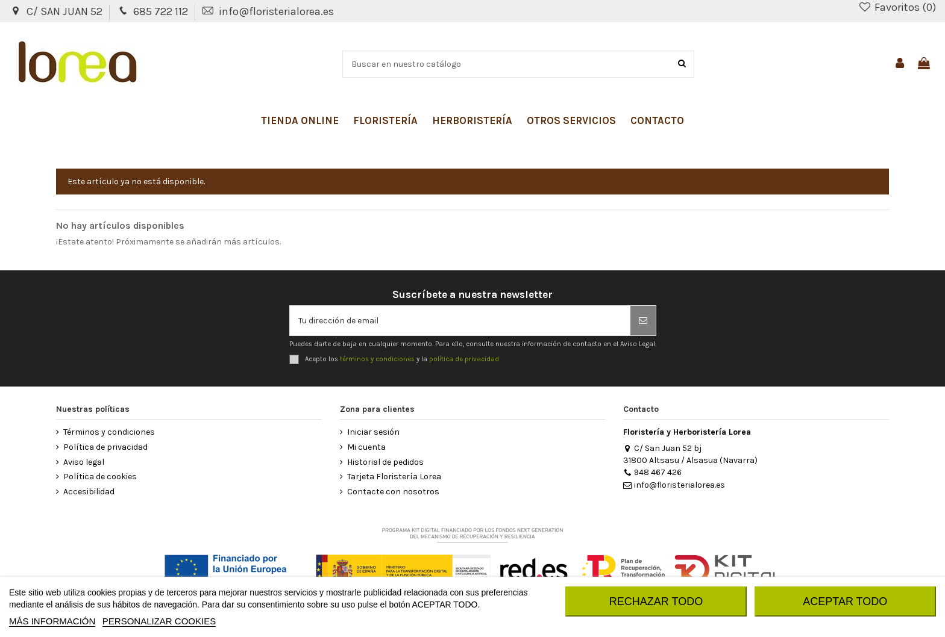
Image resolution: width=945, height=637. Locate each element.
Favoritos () (897, 7)
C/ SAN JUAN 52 (66, 11)
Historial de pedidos (385, 462)
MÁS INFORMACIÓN (52, 621)
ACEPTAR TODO (845, 601)
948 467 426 (652, 472)
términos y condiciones (377, 359)
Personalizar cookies (159, 621)
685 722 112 (161, 11)
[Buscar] (682, 64)
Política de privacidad (105, 447)
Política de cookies (100, 476)
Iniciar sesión (373, 432)
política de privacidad (464, 359)
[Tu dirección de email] (460, 320)
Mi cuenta (366, 447)
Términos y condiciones (109, 432)
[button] (300, 120)
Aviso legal (83, 462)
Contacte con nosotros (393, 491)
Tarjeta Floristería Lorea (394, 476)
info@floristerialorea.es (276, 11)
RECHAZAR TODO (656, 601)
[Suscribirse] (643, 320)
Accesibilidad (89, 491)
